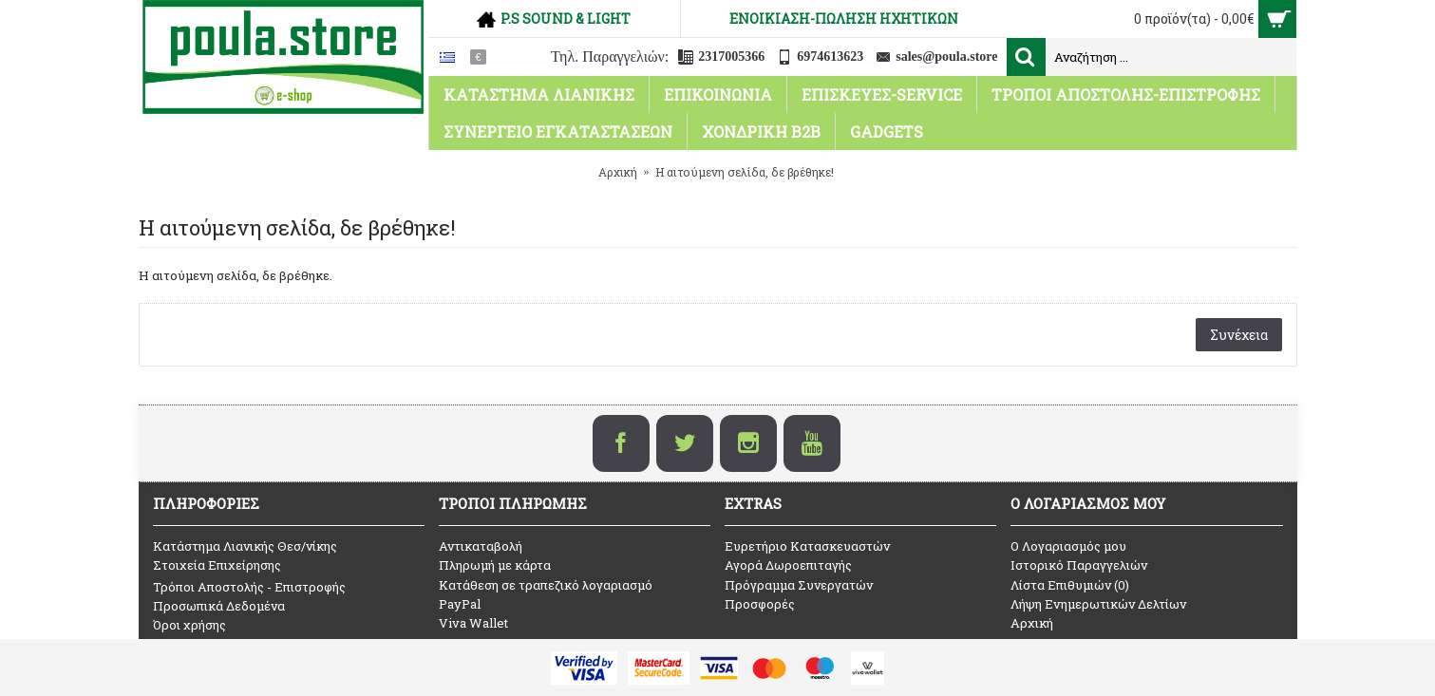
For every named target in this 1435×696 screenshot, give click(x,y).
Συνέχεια (1239, 335)
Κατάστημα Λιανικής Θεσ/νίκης (245, 546)
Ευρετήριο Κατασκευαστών (807, 546)
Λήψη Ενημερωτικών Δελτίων (1098, 603)
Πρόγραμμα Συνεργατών (799, 584)
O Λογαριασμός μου (1068, 546)
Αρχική (1031, 622)
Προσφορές (760, 603)
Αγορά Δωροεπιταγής (788, 565)
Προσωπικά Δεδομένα (219, 605)
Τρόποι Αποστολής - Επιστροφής (249, 586)
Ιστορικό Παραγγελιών (1078, 565)
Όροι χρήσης (189, 624)
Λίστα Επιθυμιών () (1069, 584)
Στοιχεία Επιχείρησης (217, 565)
